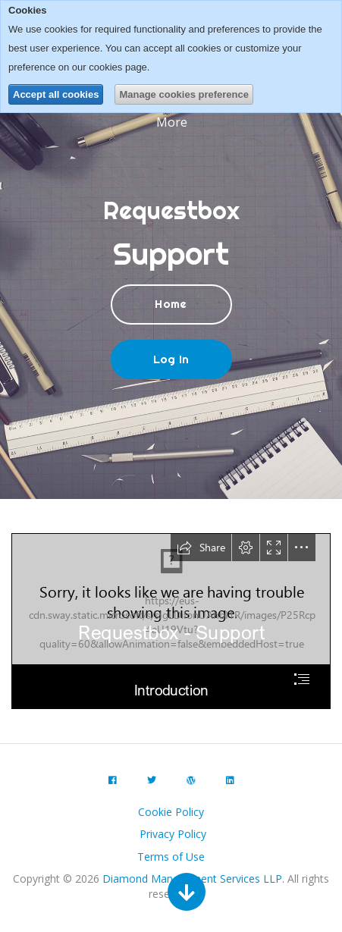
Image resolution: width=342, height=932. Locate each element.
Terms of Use (171, 856)
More (173, 122)
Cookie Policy (171, 812)
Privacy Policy (173, 834)
